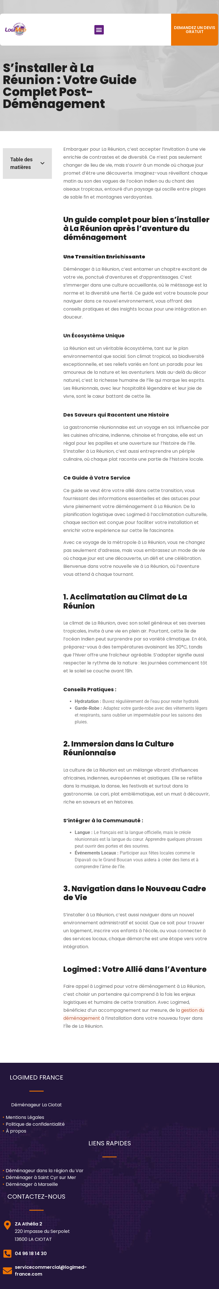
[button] (99, 29)
